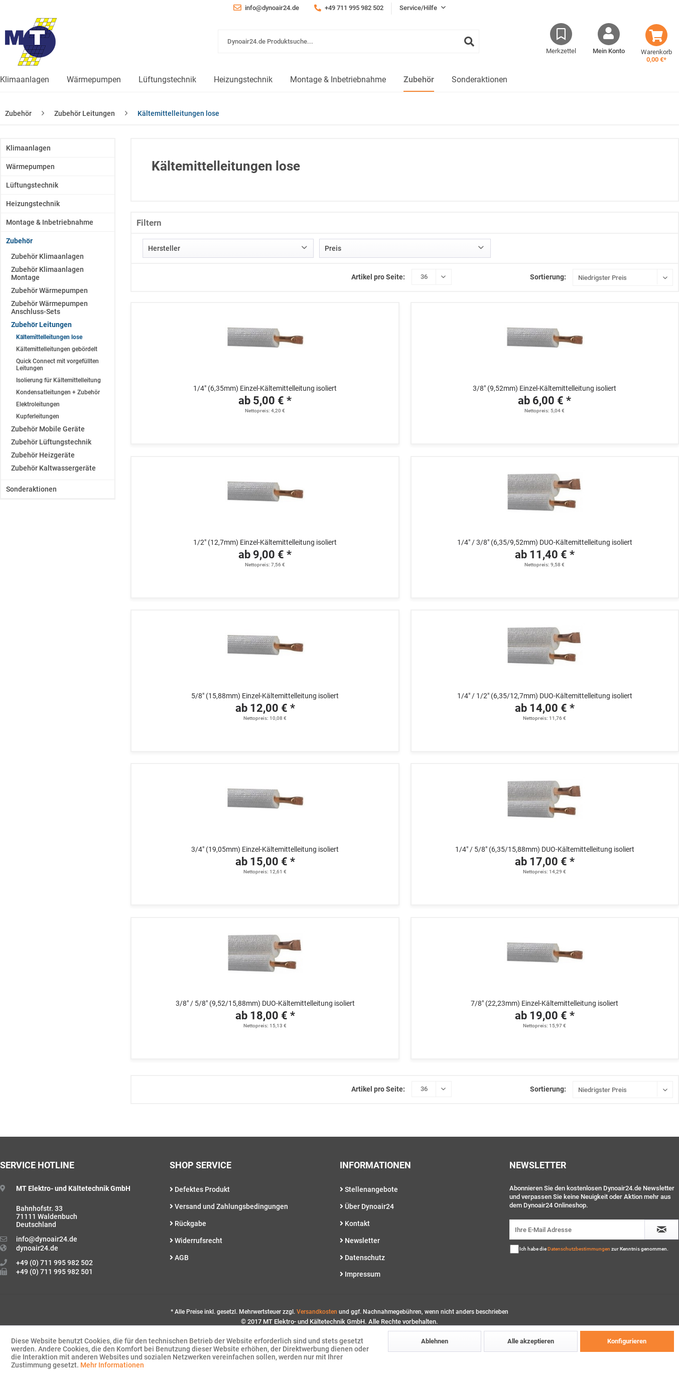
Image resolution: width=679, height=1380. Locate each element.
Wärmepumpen (30, 167)
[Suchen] (469, 41)
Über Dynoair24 (367, 1206)
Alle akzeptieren (530, 1341)
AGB (179, 1258)
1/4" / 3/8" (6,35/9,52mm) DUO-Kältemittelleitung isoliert (544, 542)
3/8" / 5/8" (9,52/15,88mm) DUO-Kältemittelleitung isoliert (265, 1003)
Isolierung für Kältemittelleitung (58, 380)
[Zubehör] (418, 80)
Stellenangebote (369, 1189)
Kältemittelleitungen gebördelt (56, 349)
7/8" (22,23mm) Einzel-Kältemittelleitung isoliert (544, 1003)
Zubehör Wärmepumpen (49, 290)
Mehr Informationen (112, 1365)
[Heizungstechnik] (243, 80)
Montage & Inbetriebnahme (49, 222)
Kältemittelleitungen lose (49, 337)
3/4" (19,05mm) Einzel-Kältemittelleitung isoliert (265, 849)
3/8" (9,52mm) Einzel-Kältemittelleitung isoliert (544, 388)
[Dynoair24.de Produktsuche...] (348, 41)
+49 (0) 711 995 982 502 (54, 1263)
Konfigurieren (626, 1341)
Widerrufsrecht (196, 1241)
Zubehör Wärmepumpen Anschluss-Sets (49, 307)
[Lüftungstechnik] (167, 80)
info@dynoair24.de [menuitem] (266, 8)
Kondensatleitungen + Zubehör (58, 392)
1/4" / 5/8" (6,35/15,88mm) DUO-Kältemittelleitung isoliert (544, 849)
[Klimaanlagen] (24, 80)
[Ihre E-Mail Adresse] (577, 1229)
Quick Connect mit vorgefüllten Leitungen (57, 365)
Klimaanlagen (28, 148)
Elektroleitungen (38, 404)
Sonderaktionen (31, 489)
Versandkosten (317, 1311)
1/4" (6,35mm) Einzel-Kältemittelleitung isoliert (265, 388)
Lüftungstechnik (32, 185)
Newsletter (360, 1241)
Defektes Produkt (200, 1189)
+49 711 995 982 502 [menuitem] (348, 8)
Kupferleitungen (37, 416)
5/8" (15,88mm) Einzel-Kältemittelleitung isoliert (265, 696)
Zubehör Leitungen (41, 325)
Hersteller (164, 248)
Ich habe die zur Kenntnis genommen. (593, 1249)
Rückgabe (188, 1223)
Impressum (360, 1274)
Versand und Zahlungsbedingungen (229, 1206)
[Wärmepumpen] (94, 80)
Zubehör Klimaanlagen (47, 256)
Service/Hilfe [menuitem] (419, 8)
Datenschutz (362, 1258)
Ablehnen (434, 1341)
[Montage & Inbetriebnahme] (338, 80)
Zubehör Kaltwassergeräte (53, 468)
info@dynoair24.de (46, 1239)
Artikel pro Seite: (378, 277)
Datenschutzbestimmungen (579, 1249)
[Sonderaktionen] (479, 80)
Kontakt (355, 1223)
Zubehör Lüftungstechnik (51, 442)
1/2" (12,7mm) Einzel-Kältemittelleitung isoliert (265, 542)
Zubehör (19, 241)
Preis (333, 248)
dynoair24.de (37, 1248)
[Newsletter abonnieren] (661, 1229)
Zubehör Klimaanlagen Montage (47, 273)
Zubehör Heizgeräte (43, 455)
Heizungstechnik (33, 204)
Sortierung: (548, 277)
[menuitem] (348, 46)
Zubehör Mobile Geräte (48, 429)
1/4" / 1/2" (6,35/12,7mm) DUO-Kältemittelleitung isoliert (544, 696)
